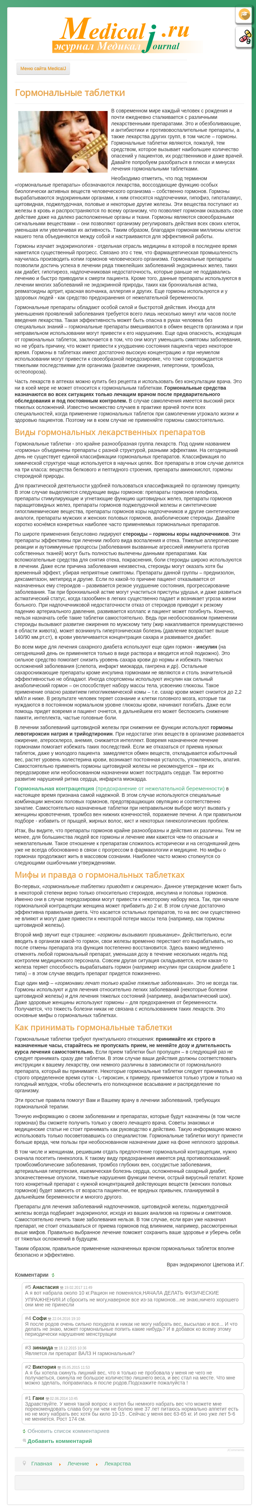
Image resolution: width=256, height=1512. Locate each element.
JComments (235, 1450)
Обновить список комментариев (68, 1431)
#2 (28, 1367)
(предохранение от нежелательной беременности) (120, 788)
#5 (28, 1287)
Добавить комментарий (60, 1441)
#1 (28, 1398)
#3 (28, 1347)
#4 (28, 1318)
